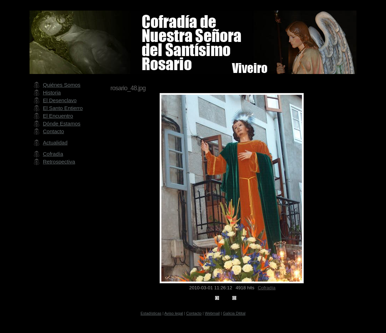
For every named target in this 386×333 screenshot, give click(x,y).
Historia (52, 92)
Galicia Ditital (234, 313)
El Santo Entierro (63, 108)
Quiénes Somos (62, 85)
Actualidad (55, 143)
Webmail (212, 313)
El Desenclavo (60, 100)
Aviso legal (173, 313)
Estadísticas (151, 313)
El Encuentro (58, 116)
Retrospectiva (59, 162)
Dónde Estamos (62, 124)
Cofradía (266, 287)
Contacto (53, 131)
